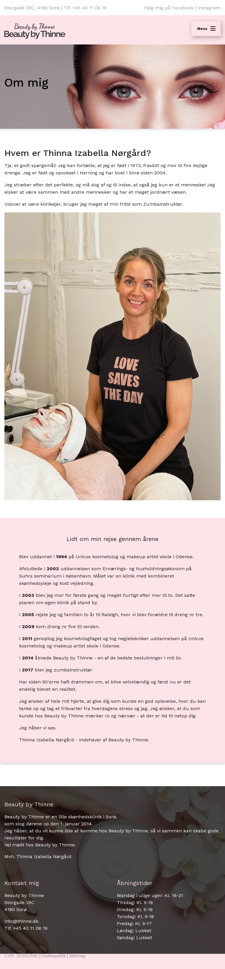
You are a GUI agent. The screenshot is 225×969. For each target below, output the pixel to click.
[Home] (34, 31)
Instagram (209, 8)
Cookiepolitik (53, 955)
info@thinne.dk (21, 921)
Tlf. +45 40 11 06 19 (85, 8)
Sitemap (77, 955)
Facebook (182, 8)
